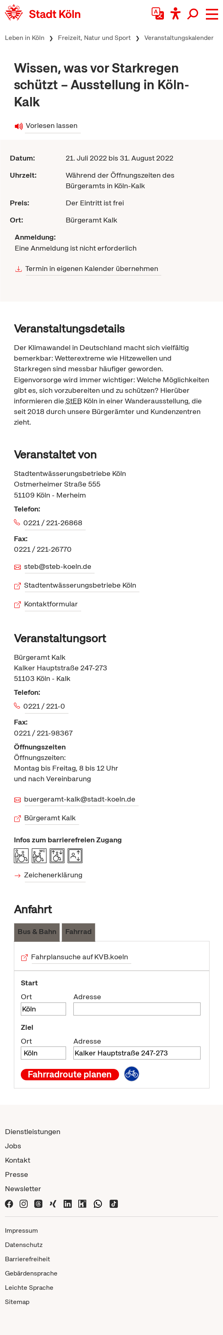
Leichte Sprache (29, 1287)
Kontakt (17, 1160)
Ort (26, 996)
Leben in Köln (24, 37)
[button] (212, 14)
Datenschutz (24, 1244)
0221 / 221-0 (45, 706)
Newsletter (23, 1188)
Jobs (13, 1145)
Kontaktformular (51, 603)
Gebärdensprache (31, 1273)
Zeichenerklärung (54, 874)
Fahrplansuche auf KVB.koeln (80, 956)
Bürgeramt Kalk (50, 817)
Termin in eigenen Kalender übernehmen (92, 268)
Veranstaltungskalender (179, 37)
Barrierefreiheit (27, 1259)
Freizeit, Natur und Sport (94, 37)
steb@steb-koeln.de (58, 566)
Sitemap (17, 1302)
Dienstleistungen (32, 1131)
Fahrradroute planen (70, 1074)
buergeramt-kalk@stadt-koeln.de (80, 799)
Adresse (87, 996)
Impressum (21, 1230)
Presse (16, 1174)
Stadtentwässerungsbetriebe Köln (81, 585)
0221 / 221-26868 (53, 522)
